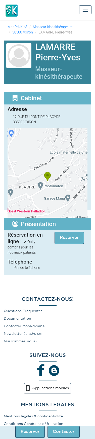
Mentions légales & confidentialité (33, 416)
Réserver (30, 432)
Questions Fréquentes (23, 311)
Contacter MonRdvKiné (24, 326)
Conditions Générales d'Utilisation (33, 423)
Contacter (63, 432)
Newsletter (13, 333)
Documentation (17, 318)
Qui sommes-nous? (20, 341)
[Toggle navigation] (85, 9)
